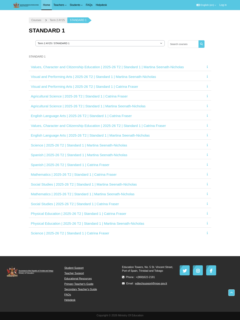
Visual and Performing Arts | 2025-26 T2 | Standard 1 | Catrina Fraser (84, 86)
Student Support (74, 267)
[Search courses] (183, 44)
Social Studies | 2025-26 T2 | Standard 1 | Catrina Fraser (75, 204)
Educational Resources (78, 278)
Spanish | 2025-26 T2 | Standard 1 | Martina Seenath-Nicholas (79, 155)
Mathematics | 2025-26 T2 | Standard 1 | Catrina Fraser (73, 174)
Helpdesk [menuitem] (101, 5)
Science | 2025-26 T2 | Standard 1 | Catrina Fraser (70, 233)
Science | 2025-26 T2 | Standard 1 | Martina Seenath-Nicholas (79, 145)
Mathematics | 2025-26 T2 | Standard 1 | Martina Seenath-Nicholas (82, 194)
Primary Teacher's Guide (78, 284)
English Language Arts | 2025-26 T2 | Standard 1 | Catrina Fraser (81, 116)
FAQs (67, 294)
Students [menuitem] (75, 5)
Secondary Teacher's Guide (80, 289)
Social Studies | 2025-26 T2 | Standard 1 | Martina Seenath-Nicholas (84, 184)
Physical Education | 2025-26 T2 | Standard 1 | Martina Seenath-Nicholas (87, 223)
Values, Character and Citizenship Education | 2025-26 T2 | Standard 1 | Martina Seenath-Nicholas (107, 67)
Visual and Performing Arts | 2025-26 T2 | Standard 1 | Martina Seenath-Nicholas (93, 77)
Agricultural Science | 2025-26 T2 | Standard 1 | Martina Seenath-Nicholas (88, 106)
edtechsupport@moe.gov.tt (151, 283)
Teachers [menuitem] (59, 5)
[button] (206, 5)
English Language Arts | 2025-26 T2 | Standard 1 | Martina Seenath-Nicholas (90, 135)
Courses (36, 20)
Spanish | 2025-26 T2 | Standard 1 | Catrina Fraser (70, 165)
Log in (223, 5)
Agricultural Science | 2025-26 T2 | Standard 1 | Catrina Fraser (79, 96)
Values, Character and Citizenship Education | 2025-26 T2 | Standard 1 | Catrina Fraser (98, 126)
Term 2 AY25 (57, 20)
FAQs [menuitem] (89, 5)
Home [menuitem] (46, 5)
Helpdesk (70, 300)
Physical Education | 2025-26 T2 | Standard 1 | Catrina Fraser (78, 214)
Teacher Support (74, 273)
